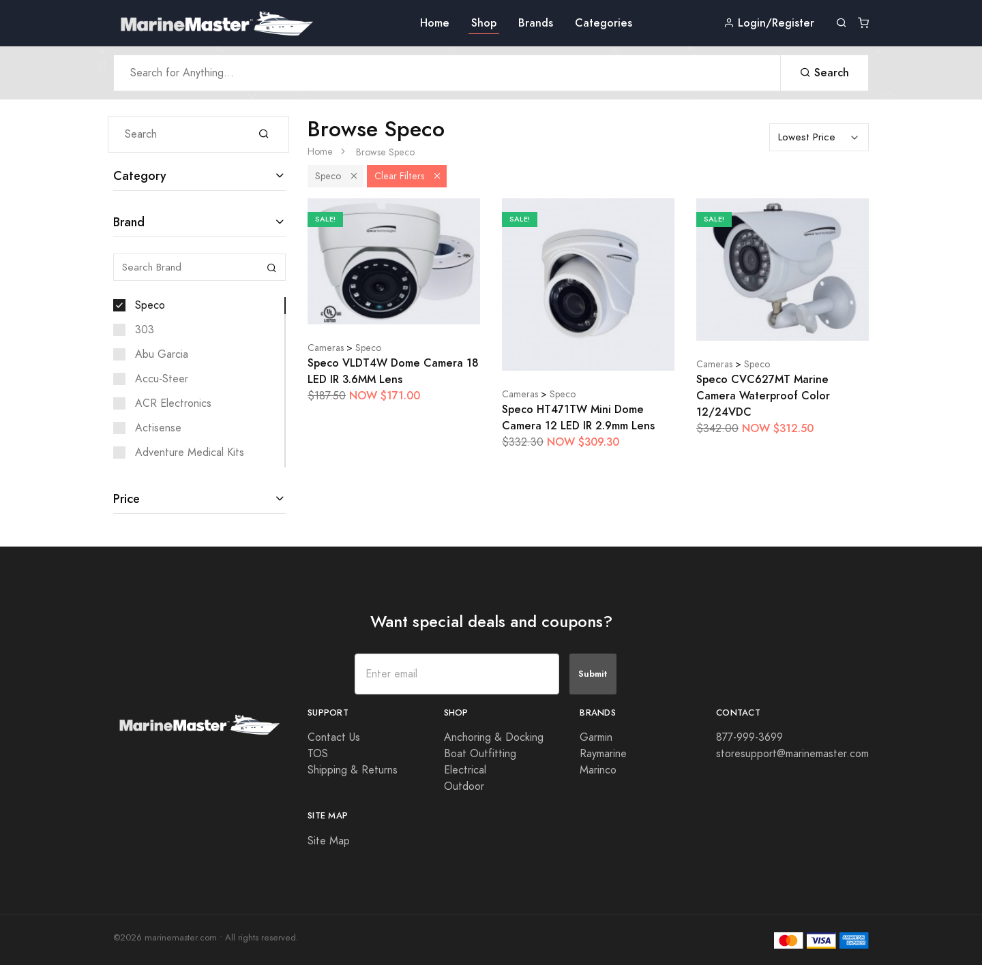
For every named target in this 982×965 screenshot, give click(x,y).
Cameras (326, 347)
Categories (603, 23)
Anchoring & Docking (494, 737)
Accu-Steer (161, 378)
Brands (535, 23)
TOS (318, 753)
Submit (593, 673)
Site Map (329, 840)
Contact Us (334, 737)
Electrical (465, 770)
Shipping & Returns (353, 770)
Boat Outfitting (480, 753)
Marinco (598, 770)
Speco (150, 305)
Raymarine (603, 753)
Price (126, 498)
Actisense (158, 427)
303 (144, 329)
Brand (129, 221)
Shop (483, 23)
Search (824, 72)
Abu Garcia (161, 354)
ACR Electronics (173, 403)
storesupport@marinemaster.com (792, 753)
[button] (354, 176)
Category (139, 175)
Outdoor (464, 786)
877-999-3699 (749, 737)
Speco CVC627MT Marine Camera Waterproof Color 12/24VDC (763, 395)
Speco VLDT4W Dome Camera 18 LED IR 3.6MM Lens (393, 371)
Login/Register (769, 23)
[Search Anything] (447, 73)
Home (434, 23)
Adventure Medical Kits (189, 452)
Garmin (596, 737)
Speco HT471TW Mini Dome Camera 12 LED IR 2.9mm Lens (578, 417)
